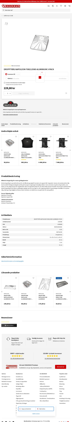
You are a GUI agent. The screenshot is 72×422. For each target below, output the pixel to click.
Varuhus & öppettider (21, 381)
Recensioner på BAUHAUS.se (47, 393)
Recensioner (65, 124)
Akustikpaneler (63, 379)
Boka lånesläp (5, 384)
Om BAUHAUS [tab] (43, 374)
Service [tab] (4, 374)
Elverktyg (61, 389)
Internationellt (43, 396)
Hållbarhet (42, 384)
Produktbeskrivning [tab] (10, 176)
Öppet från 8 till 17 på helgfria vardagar (16, 343)
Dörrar (61, 386)
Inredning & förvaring (64, 398)
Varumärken (62, 403)
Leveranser (19, 391)
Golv (60, 396)
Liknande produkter (55, 124)
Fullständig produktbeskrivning (10, 114)
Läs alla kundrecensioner (17, 358)
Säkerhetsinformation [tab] (11, 256)
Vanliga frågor (19, 384)
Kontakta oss (19, 376)
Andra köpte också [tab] (9, 131)
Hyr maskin (4, 386)
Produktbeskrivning (15, 124)
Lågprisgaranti (19, 398)
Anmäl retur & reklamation (22, 393)
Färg (60, 391)
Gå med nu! (60, 367)
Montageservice (6, 376)
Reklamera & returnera (59, 341)
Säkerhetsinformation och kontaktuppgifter (12, 261)
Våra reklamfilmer (44, 401)
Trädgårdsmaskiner (64, 401)
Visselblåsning (19, 379)
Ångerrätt (18, 396)
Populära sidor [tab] (63, 374)
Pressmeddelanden (45, 376)
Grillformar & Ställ (8, 15)
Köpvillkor (18, 389)
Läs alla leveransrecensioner (52, 358)
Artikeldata (26, 124)
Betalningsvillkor (20, 386)
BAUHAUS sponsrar (44, 379)
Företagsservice (6, 379)
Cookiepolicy (43, 391)
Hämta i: (10, 78)
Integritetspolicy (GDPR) (46, 389)
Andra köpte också (4, 124)
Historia (42, 381)
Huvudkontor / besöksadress (47, 398)
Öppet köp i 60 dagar (21, 403)
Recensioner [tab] (7, 317)
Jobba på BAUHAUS (45, 386)
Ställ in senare (36, 413)
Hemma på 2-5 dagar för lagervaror (38, 342)
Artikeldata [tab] (6, 215)
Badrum (61, 381)
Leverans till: (11, 74)
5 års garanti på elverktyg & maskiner (25, 401)
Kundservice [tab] (19, 374)
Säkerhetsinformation (45, 124)
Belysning (61, 384)
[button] (9, 325)
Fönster (61, 393)
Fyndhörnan (62, 376)
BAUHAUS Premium (6, 381)
